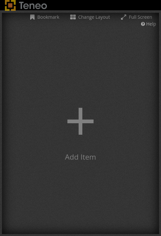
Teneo (26, 5)
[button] (80, 123)
